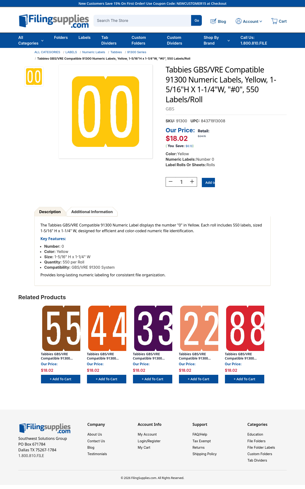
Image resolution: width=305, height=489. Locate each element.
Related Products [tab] (42, 297)
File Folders (256, 442)
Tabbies (116, 52)
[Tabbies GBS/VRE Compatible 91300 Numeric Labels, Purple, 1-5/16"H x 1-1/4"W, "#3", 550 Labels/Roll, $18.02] (152, 329)
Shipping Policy (205, 457)
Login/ (143, 442)
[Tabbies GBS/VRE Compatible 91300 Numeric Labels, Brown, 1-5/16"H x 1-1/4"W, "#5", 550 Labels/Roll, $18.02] (60, 329)
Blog (91, 450)
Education (255, 435)
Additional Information (92, 212)
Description (50, 212)
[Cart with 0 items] (279, 21)
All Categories (30, 40)
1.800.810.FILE (31, 456)
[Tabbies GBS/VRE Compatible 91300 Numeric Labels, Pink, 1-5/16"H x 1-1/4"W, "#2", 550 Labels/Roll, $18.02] (198, 329)
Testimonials (97, 457)
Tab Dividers (109, 40)
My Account (147, 435)
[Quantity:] (181, 182)
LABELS (71, 52)
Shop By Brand (217, 40)
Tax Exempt (202, 442)
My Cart (144, 450)
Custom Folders (139, 40)
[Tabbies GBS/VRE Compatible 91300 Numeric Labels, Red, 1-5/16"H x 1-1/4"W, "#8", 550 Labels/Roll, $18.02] (244, 329)
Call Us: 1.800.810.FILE (253, 40)
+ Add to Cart (60, 379)
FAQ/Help (200, 435)
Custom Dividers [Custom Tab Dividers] (174, 40)
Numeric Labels (93, 52)
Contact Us (96, 442)
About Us (94, 435)
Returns (199, 450)
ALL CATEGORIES (47, 52)
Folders (61, 37)
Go (196, 20)
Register (154, 442)
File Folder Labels (261, 450)
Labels (84, 37)
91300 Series (136, 52)
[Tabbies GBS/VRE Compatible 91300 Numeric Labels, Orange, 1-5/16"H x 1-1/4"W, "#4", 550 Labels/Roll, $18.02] (106, 329)
